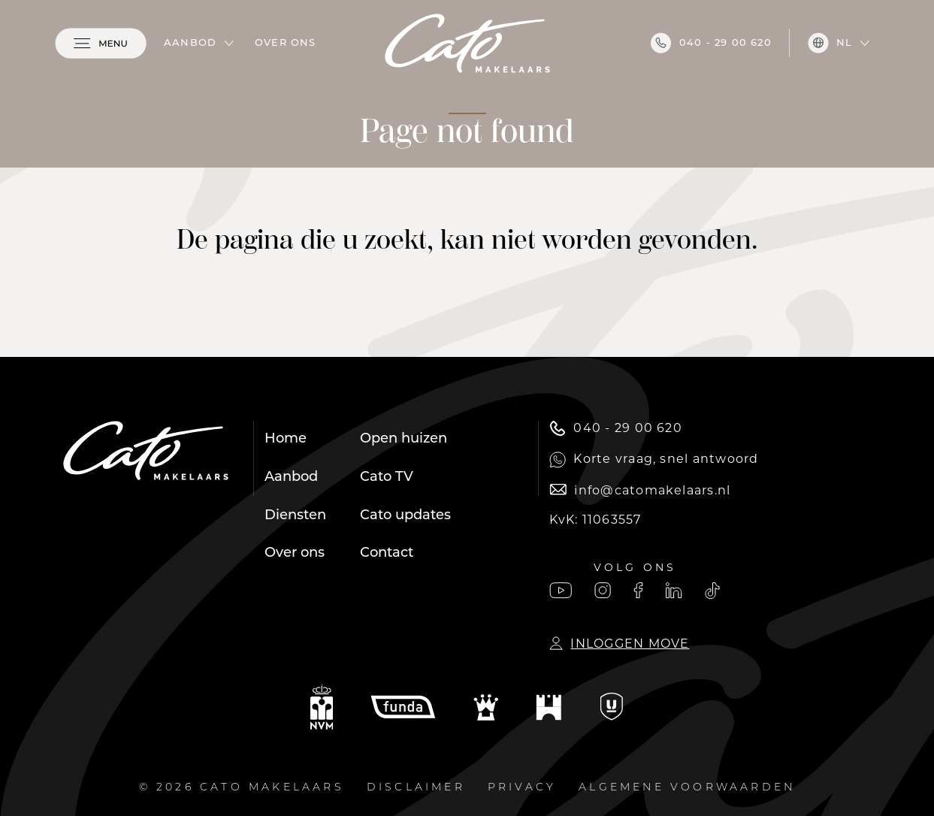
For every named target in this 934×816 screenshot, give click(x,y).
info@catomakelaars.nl (639, 490)
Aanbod (190, 43)
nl (830, 42)
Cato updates (405, 516)
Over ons (285, 43)
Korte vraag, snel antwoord (653, 460)
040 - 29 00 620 (711, 42)
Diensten (295, 516)
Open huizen (403, 439)
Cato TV (386, 477)
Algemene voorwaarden (687, 787)
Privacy (522, 787)
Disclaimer (416, 787)
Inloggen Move (619, 643)
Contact (386, 553)
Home (285, 439)
